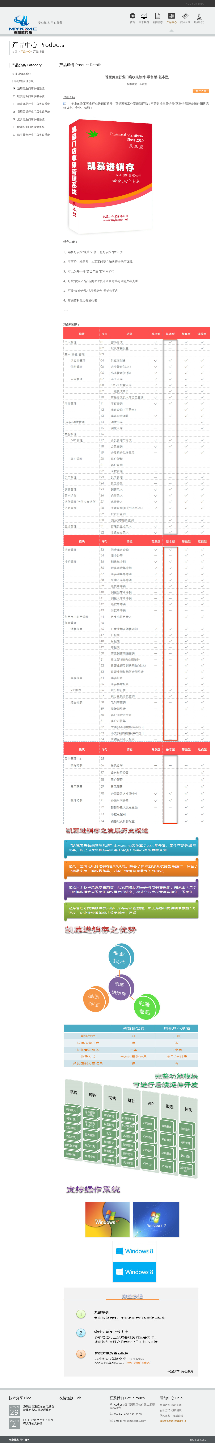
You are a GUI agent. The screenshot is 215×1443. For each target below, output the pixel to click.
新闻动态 (158, 25)
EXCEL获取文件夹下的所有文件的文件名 (38, 1421)
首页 (132, 25)
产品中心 (171, 25)
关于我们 (144, 25)
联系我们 (199, 25)
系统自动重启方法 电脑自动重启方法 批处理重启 (38, 1408)
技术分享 (185, 25)
